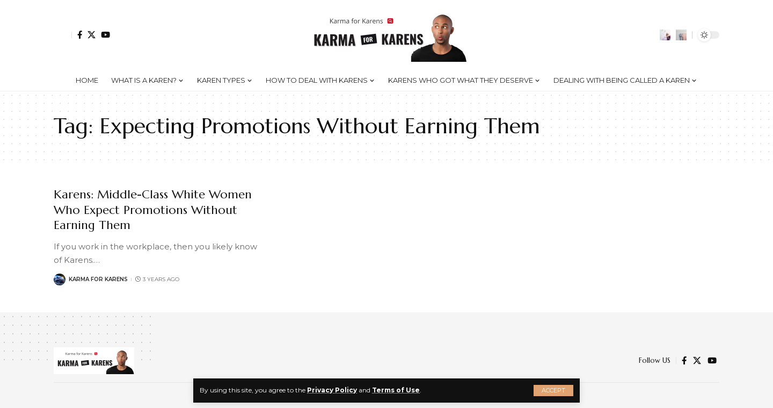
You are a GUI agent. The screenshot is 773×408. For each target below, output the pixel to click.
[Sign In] (62, 34)
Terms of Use (396, 390)
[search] (681, 35)
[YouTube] (105, 35)
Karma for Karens (98, 279)
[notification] (665, 35)
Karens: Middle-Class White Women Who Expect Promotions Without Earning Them (153, 209)
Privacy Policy (332, 390)
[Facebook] (80, 35)
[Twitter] (91, 35)
